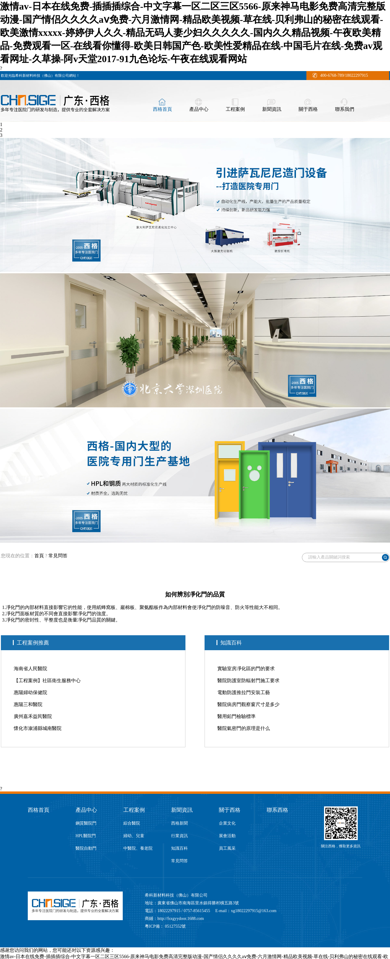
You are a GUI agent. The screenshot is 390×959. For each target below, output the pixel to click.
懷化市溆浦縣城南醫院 (38, 728)
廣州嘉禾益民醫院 (33, 716)
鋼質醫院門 (86, 823)
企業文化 (227, 823)
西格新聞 (179, 823)
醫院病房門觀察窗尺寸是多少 (248, 704)
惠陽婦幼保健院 (30, 692)
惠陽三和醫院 (28, 704)
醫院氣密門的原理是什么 (243, 728)
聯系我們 (344, 109)
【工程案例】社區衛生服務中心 (47, 680)
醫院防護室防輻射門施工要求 (248, 680)
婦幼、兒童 (133, 836)
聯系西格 (277, 810)
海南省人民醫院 (30, 668)
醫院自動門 (86, 848)
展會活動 (227, 836)
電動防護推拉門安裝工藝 (243, 692)
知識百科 (179, 848)
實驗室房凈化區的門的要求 (246, 668)
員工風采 (227, 848)
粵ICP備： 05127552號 (165, 926)
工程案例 (235, 109)
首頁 (39, 555)
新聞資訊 (271, 109)
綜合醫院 (131, 823)
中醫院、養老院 (138, 848)
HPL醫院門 (86, 836)
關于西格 (308, 109)
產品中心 (198, 109)
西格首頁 (162, 109)
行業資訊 (179, 836)
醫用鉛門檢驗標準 (236, 716)
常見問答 (57, 555)
